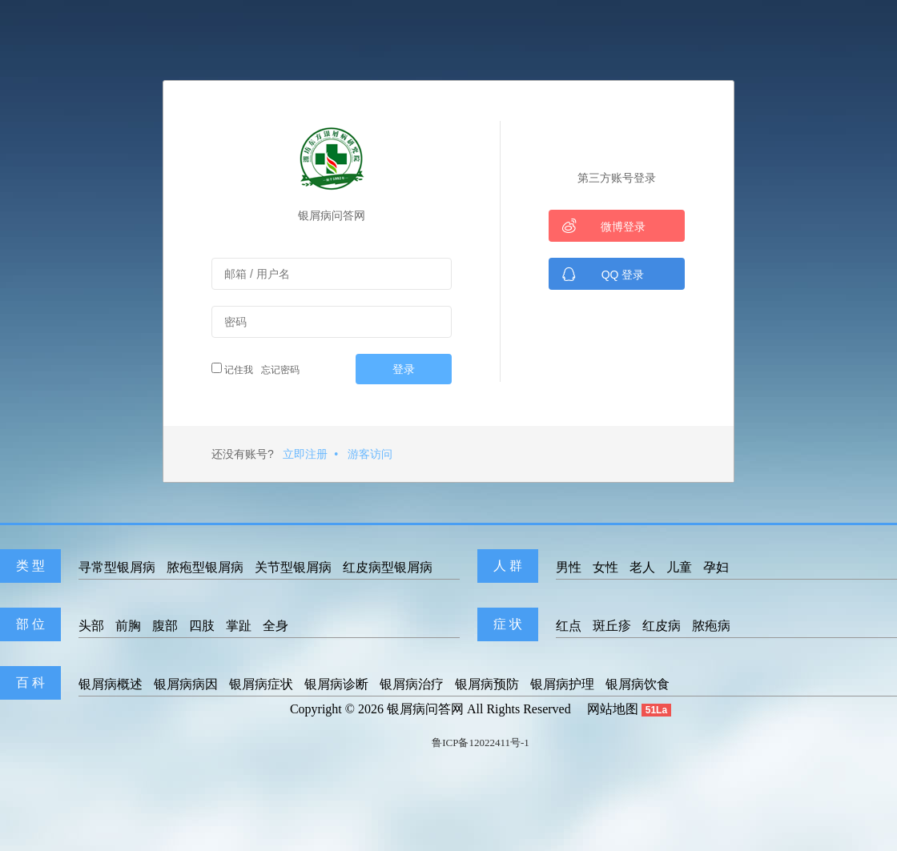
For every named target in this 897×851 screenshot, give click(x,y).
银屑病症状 (261, 684)
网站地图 (612, 709)
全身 (275, 625)
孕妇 (716, 567)
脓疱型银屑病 (205, 567)
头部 (91, 625)
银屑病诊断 (336, 684)
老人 (642, 567)
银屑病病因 (186, 684)
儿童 (679, 567)
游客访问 (370, 454)
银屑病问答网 (425, 709)
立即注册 (305, 454)
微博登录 (603, 226)
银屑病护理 (562, 684)
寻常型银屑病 (116, 567)
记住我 (232, 369)
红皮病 (661, 625)
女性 (605, 567)
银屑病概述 (110, 684)
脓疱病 (711, 625)
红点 (568, 625)
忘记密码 (278, 369)
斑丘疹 (612, 625)
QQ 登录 (602, 274)
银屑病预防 (487, 684)
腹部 (165, 625)
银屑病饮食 (637, 684)
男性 (568, 567)
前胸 (128, 625)
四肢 (202, 625)
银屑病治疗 (412, 684)
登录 (403, 369)
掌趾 (238, 625)
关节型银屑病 (293, 567)
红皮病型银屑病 (387, 567)
